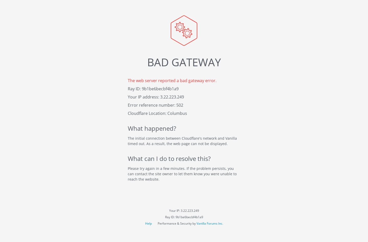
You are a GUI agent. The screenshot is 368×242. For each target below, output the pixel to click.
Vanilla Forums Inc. (210, 223)
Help (149, 223)
